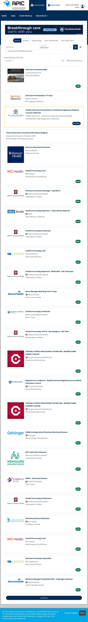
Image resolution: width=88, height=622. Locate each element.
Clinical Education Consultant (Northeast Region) (27, 133)
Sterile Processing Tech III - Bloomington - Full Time (47, 331)
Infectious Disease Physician (37, 518)
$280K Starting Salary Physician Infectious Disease (46, 432)
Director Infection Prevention (37, 147)
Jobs (13, 16)
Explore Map (36, 40)
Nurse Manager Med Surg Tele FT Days (41, 291)
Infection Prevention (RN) (36, 69)
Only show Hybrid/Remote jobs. (20, 51)
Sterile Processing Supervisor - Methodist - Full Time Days (49, 271)
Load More (44, 598)
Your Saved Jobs (67, 40)
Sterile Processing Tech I (35, 170)
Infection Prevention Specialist (38, 558)
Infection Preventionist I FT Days (39, 95)
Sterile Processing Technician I (38, 230)
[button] (80, 47)
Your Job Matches (51, 40)
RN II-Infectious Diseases (36, 452)
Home (4, 16)
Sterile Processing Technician (37, 311)
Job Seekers (38, 5)
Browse (26, 40)
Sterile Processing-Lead (35, 250)
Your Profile (25, 16)
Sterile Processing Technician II (38, 498)
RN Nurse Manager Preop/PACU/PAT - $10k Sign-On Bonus (49, 579)
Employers (54, 5)
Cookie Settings (71, 613)
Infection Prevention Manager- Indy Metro (42, 190)
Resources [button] (41, 16)
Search (17, 40)
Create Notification (74, 61)
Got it (82, 613)
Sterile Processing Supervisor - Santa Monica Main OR (47, 210)
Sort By (8, 61)
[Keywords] (22, 47)
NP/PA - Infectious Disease (36, 478)
